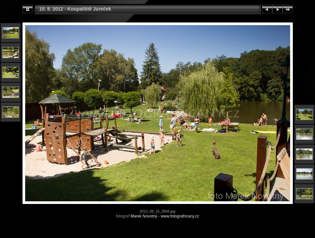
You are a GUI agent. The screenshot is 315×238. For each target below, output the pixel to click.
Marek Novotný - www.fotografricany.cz (165, 216)
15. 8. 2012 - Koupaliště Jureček (75, 9)
